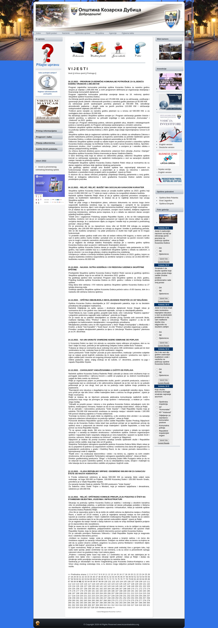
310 (105, 605)
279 (148, 600)
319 (140, 605)
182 (97, 591)
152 (144, 586)
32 (83, 577)
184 (105, 591)
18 (126, 574)
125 (120, 584)
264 (89, 600)
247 (105, 598)
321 (148, 605)
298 (140, 603)
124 (117, 584)
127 (128, 584)
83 (140, 579)
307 (93, 605)
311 (109, 605)
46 (121, 577)
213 (136, 593)
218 (73, 596)
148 (128, 586)
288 (101, 603)
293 (120, 603)
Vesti (70, 73)
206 (109, 593)
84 (143, 579)
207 (113, 593)
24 (143, 574)
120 (101, 584)
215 (144, 593)
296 (132, 603)
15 (118, 574)
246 (101, 598)
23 (140, 574)
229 (117, 596)
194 (144, 591)
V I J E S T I (78, 69)
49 (130, 577)
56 (149, 577)
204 (101, 593)
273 (124, 600)
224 (97, 596)
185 (109, 591)
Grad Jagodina (165, 200)
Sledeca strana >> (107, 607)
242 (85, 598)
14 (115, 574)
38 (99, 577)
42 (110, 577)
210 (124, 593)
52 (138, 577)
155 (73, 588)
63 (85, 579)
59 (75, 579)
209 (120, 593)
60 (77, 579)
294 (124, 603)
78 (127, 579)
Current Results (163, 262)
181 (93, 591)
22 (137, 574)
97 (97, 581)
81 (135, 579)
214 (140, 593)
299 (144, 603)
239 (73, 598)
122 (109, 584)
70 (105, 579)
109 (140, 581)
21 (135, 574)
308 (97, 605)
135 (77, 586)
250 (117, 598)
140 (97, 586)
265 (93, 600)
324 (77, 607)
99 (102, 581)
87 (69, 581)
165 (113, 588)
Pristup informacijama (46, 131)
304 (81, 605)
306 (89, 605)
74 (116, 579)
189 (124, 591)
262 (81, 600)
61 (80, 579)
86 (149, 579)
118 (93, 584)
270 (113, 600)
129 (136, 584)
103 (117, 581)
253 (128, 598)
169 (128, 588)
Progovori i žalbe (44, 137)
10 (103, 574)
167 (120, 588)
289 (105, 603)
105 (125, 581)
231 (124, 596)
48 (127, 577)
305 (85, 605)
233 (132, 596)
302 (73, 605)
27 (69, 577)
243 (89, 598)
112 (69, 584)
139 (93, 586)
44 (116, 577)
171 (136, 588)
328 (92, 607)
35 (91, 577)
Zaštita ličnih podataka (46, 149)
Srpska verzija (164, 169)
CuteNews (118, 611)
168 (124, 588)
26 (149, 574)
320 (144, 605)
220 (81, 596)
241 (81, 598)
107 (132, 581)
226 (105, 596)
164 (109, 588)
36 (94, 577)
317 (132, 605)
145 (117, 586)
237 (148, 596)
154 (69, 588)
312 (113, 605)
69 (102, 579)
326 (85, 607)
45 (118, 577)
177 (77, 591)
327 (89, 607)
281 (73, 603)
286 (93, 603)
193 (140, 591)
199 (81, 593)
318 (136, 605)
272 (120, 600)
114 (77, 584)
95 (91, 581)
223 (93, 596)
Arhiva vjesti (79, 73)
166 (117, 588)
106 (129, 581)
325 (81, 607)
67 (97, 579)
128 (132, 584)
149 (132, 586)
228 (113, 596)
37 (97, 577)
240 (77, 598)
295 (128, 603)
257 (144, 598)
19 (129, 574)
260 (73, 600)
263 (85, 600)
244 (93, 598)
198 (77, 593)
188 (120, 591)
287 (97, 603)
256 (140, 598)
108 (136, 581)
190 (128, 591)
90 (77, 581)
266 (97, 600)
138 (89, 586)
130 (140, 584)
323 (73, 607)
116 (85, 584)
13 (112, 574)
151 (140, 586)
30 (77, 577)
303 (77, 605)
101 (109, 581)
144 (113, 586)
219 (77, 596)
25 (146, 574)
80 (132, 579)
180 (89, 591)
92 (83, 581)
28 (72, 577)
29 (75, 577)
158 (85, 588)
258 (148, 598)
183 (101, 591)
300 (148, 603)
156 (77, 588)
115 (81, 584)
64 (88, 579)
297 (136, 603)
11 (106, 574)
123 (113, 584)
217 (69, 596)
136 (81, 586)
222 (89, 596)
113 (73, 584)
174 (148, 588)
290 (109, 603)
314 (120, 605)
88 (72, 581)
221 (85, 596)
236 (144, 596)
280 (69, 603)
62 (83, 579)
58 (72, 579)
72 (110, 579)
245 (97, 598)
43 (113, 577)
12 (109, 574)
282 (77, 603)
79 (130, 579)
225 (101, 596)
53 (140, 577)
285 (89, 603)
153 (148, 586)
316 (128, 605)
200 (85, 593)
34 (88, 577)
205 (105, 593)
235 (140, 596)
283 (81, 603)
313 (117, 605)
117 (89, 584)
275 (132, 600)
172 (140, 588)
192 (136, 591)
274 (128, 600)
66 (94, 579)
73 (113, 579)
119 (97, 584)
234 (136, 596)
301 (69, 605)
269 (109, 600)
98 (100, 581)
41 (108, 577)
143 (109, 586)
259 (69, 600)
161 (97, 588)
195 (148, 591)
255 (136, 598)
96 (94, 581)
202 (93, 593)
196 (69, 593)
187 (117, 591)
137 (85, 586)
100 (105, 581)
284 (85, 603)
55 (146, 577)
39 (102, 577)
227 (109, 596)
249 (113, 598)
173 (144, 588)
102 (113, 581)
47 (124, 577)
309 (101, 605)
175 (69, 591)
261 (77, 600)
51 (135, 577)
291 (113, 603)
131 (144, 584)
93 (86, 581)
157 (81, 588)
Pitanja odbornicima (45, 143)
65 (91, 579)
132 (148, 584)
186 (113, 591)
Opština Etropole (166, 203)
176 (73, 591)
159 (89, 588)
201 (89, 593)
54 (143, 577)
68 (99, 579)
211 (128, 593)
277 (140, 600)
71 (108, 579)
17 (123, 574)
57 (69, 579)
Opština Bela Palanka (168, 198)
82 (138, 579)
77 (124, 579)
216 (148, 593)
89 (75, 581)
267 (101, 600)
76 (121, 579)
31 (80, 577)
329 (96, 607)
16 (120, 574)
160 (93, 588)
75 (118, 579)
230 (120, 596)
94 (89, 581)
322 (69, 607)
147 (124, 586)
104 (121, 581)
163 (105, 588)
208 (117, 593)
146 (120, 586)
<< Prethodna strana (77, 574)
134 (73, 586)
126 (124, 584)
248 (109, 598)
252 (124, 598)
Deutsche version (166, 147)
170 (132, 588)
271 (117, 600)
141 (101, 586)
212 (132, 593)
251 (120, 598)
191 (132, 591)
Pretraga (91, 73)
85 (146, 579)
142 (105, 586)
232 (128, 596)
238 (69, 598)
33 (85, 577)
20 (132, 574)
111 (148, 581)
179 (85, 591)
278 (144, 600)
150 (136, 586)
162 (101, 588)
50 (132, 577)
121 (105, 584)
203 (97, 593)
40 (105, 577)
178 (81, 591)
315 (124, 605)
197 (73, 593)
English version (165, 144)
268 (105, 600)
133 (69, 586)
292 (117, 603)
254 (132, 598)
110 (144, 581)
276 (136, 600)
